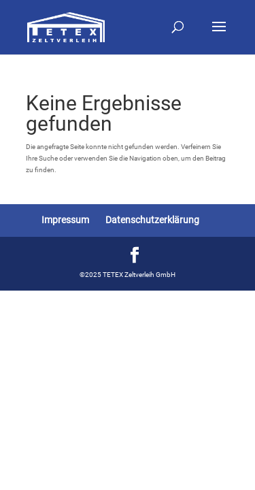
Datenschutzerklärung (152, 219)
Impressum (65, 219)
